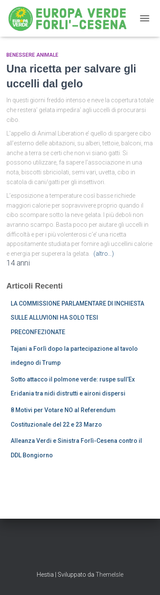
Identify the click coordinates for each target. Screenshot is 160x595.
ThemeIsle (109, 574)
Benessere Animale (32, 55)
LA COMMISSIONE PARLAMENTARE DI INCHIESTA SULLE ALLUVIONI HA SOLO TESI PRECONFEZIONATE (77, 317)
